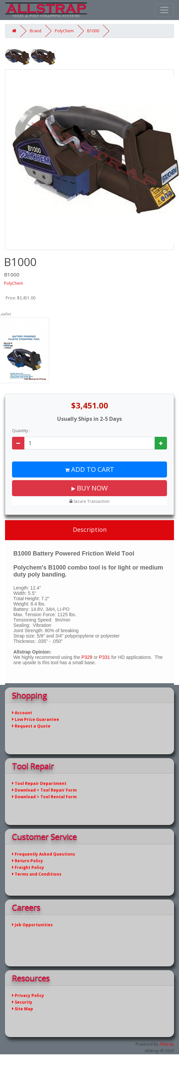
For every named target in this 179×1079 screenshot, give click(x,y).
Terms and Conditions (36, 874)
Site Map (22, 1009)
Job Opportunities (32, 925)
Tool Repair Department (39, 783)
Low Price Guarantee (35, 719)
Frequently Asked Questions (43, 854)
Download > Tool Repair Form (44, 790)
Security (22, 1002)
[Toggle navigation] (164, 10)
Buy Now (89, 487)
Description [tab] (90, 529)
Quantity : (21, 430)
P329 (87, 657)
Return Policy (27, 861)
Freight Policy (28, 867)
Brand (35, 31)
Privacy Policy (28, 995)
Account (22, 713)
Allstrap (166, 1044)
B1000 (93, 31)
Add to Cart (89, 469)
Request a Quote (31, 726)
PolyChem (64, 31)
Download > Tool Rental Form (44, 797)
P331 (104, 657)
